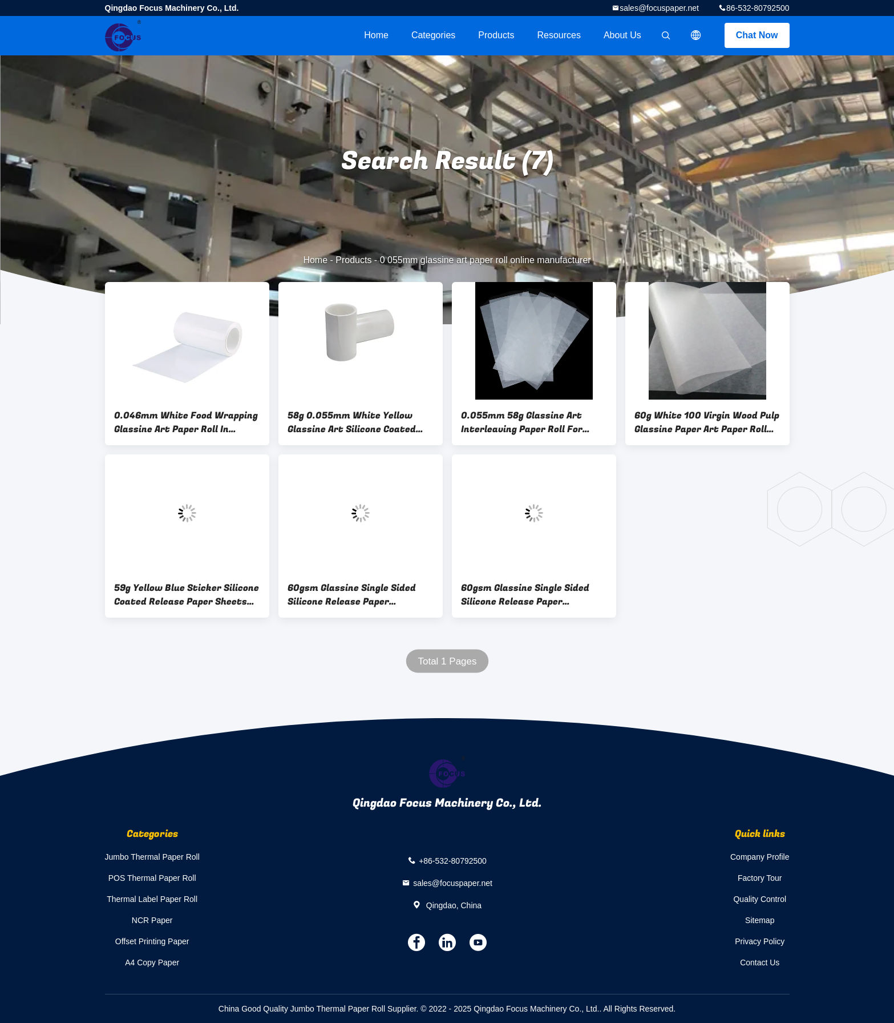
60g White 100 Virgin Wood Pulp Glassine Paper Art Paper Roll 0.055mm (706, 422)
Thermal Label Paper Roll (152, 899)
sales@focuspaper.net (659, 8)
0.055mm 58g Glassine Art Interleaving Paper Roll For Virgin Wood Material (521, 422)
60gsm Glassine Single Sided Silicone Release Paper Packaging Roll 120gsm (352, 595)
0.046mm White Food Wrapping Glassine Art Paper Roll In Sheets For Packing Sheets (186, 422)
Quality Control (759, 899)
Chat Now (757, 35)
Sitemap (759, 920)
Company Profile (760, 856)
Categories (433, 35)
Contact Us (759, 962)
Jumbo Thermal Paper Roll (152, 856)
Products (496, 35)
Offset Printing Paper (152, 941)
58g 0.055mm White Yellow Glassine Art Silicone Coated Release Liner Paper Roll (352, 422)
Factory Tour (760, 878)
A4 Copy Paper (152, 962)
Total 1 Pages (447, 661)
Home (376, 35)
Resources (558, 35)
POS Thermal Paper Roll (152, 878)
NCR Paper (152, 920)
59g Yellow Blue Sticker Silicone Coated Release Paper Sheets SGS (186, 595)
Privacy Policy (759, 941)
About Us (622, 35)
